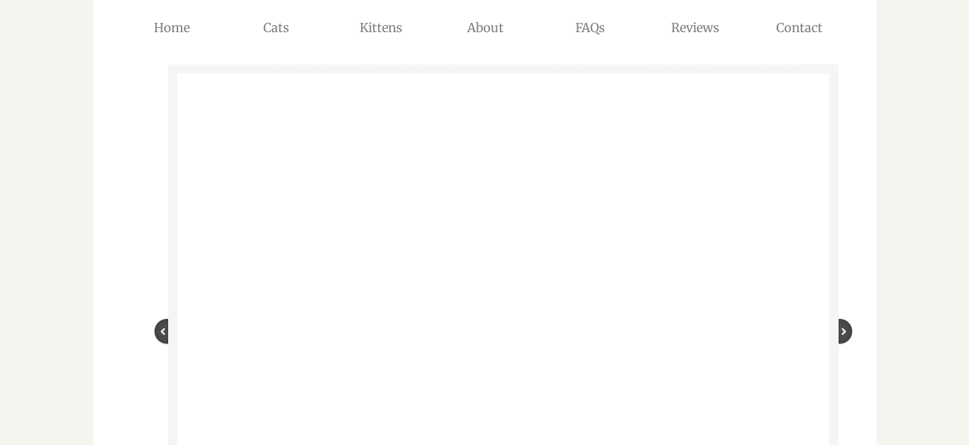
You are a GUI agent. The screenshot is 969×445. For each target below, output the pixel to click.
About (485, 27)
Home (172, 27)
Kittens (381, 27)
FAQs (590, 27)
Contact (799, 27)
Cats (276, 27)
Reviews (695, 27)
